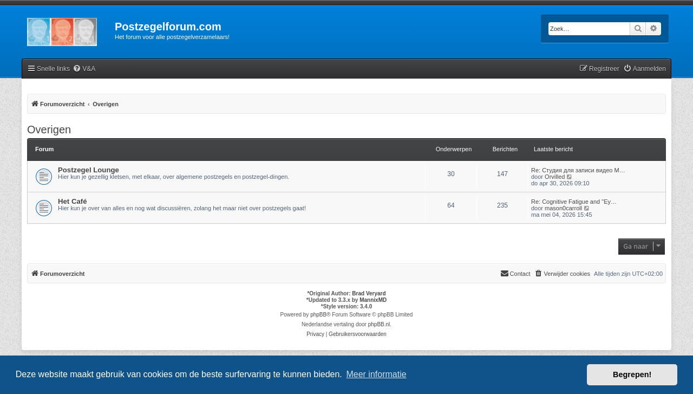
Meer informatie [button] (376, 374)
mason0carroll (563, 208)
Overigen (49, 129)
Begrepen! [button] (632, 374)
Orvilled (555, 176)
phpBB (318, 315)
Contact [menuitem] (515, 273)
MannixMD (373, 300)
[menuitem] (84, 69)
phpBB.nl (379, 324)
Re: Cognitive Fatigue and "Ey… (574, 201)
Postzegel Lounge (88, 170)
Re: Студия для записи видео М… (578, 170)
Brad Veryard (368, 293)
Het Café (72, 201)
